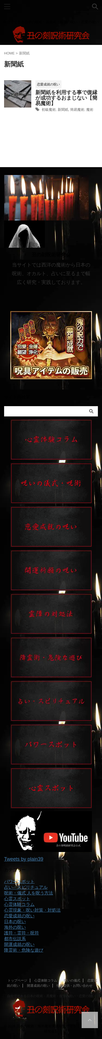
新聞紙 (63, 110)
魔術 (89, 110)
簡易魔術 (77, 110)
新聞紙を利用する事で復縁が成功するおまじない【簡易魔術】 (66, 98)
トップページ (17, 980)
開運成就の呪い (38, 986)
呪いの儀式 (72, 980)
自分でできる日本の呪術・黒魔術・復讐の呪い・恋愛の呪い (51, 996)
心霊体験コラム (45, 980)
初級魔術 (49, 110)
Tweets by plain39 (23, 859)
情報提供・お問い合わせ (74, 986)
